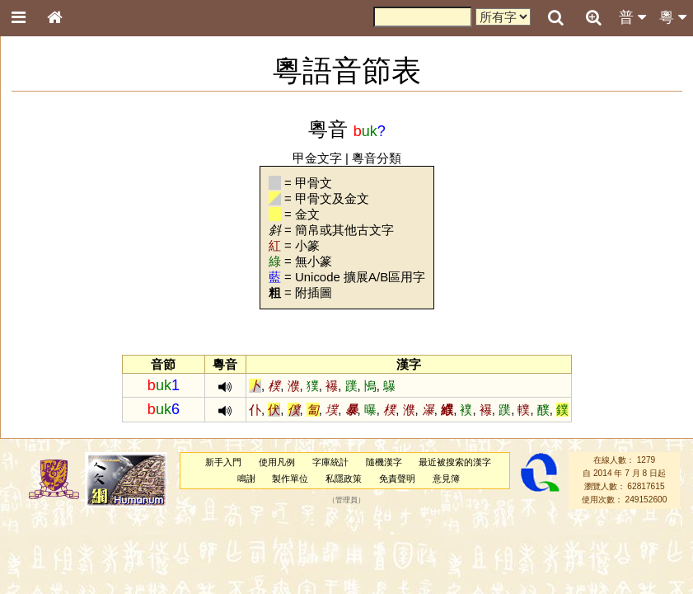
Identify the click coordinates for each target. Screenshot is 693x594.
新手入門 (223, 462)
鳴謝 (246, 478)
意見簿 (446, 478)
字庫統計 (330, 462)
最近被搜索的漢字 (455, 462)
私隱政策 (343, 478)
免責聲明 (397, 478)
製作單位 (290, 478)
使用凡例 (277, 462)
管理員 (346, 500)
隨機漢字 (384, 462)
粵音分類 (376, 158)
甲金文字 (317, 158)
